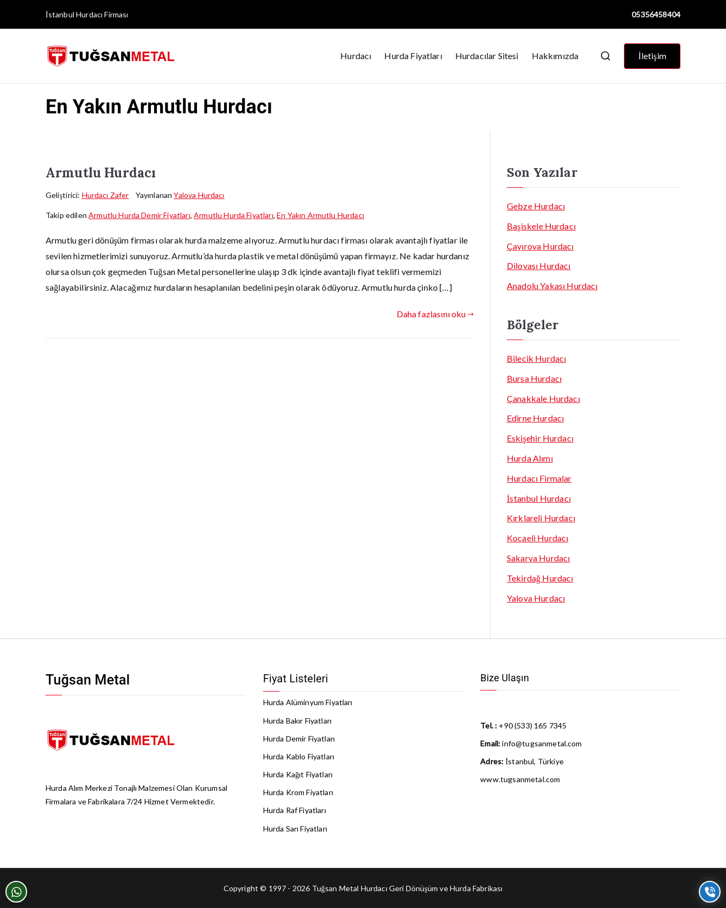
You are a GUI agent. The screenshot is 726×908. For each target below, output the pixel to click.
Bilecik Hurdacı (536, 358)
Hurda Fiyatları (413, 55)
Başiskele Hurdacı (541, 226)
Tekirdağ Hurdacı (540, 578)
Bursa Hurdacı (534, 378)
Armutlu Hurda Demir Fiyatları (139, 215)
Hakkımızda (555, 55)
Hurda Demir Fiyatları (299, 738)
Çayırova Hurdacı (540, 246)
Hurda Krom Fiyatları (298, 792)
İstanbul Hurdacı (74, 14)
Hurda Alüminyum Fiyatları (308, 702)
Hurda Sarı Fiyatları (295, 828)
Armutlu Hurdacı (101, 172)
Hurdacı (355, 55)
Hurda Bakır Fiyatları (297, 720)
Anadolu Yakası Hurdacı (552, 285)
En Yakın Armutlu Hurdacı (320, 215)
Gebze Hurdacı (536, 206)
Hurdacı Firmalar (539, 478)
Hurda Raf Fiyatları (294, 810)
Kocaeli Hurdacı (537, 538)
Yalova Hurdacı (199, 195)
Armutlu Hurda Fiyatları (233, 215)
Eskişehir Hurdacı (540, 438)
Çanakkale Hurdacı (543, 398)
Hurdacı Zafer (105, 195)
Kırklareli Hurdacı (541, 518)
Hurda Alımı (530, 458)
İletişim (652, 55)
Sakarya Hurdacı (538, 558)
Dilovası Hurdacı (539, 265)
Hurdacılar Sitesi (487, 55)
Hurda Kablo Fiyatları (298, 756)
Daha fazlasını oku (435, 314)
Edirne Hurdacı (535, 418)
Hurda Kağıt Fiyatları (298, 774)
